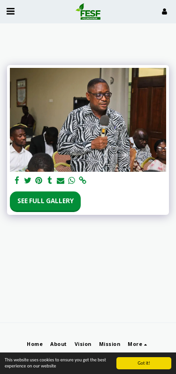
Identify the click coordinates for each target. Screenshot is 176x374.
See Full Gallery (45, 201)
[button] (10, 11)
